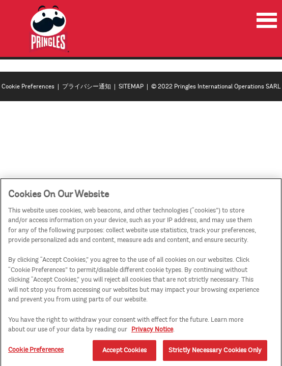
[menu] (267, 20)
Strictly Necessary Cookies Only (215, 353)
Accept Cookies (124, 353)
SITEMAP (131, 86)
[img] (49, 29)
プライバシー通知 (86, 86)
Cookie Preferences (28, 86)
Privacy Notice (152, 332)
